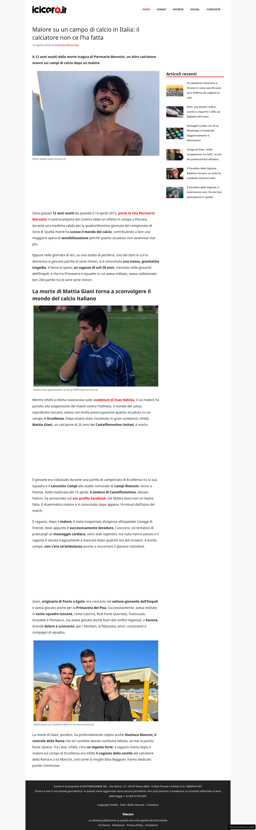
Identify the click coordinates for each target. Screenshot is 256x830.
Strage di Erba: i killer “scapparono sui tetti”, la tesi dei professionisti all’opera (204, 154)
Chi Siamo (104, 825)
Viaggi (161, 9)
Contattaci (152, 804)
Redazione (118, 825)
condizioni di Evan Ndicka (113, 400)
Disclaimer (151, 825)
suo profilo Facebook (89, 498)
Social (195, 9)
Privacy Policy (135, 825)
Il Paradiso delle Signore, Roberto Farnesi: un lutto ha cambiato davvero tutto (204, 173)
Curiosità (213, 9)
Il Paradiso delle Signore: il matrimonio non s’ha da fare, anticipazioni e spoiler (204, 192)
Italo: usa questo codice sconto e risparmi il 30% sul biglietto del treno (203, 111)
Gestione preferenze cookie (242, 827)
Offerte (178, 9)
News (146, 9)
